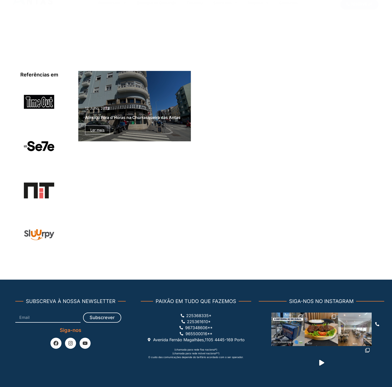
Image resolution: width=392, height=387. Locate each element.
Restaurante (112, 19)
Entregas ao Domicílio (156, 19)
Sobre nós (225, 19)
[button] (359, 10)
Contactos (288, 19)
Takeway (194, 19)
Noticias (258, 19)
